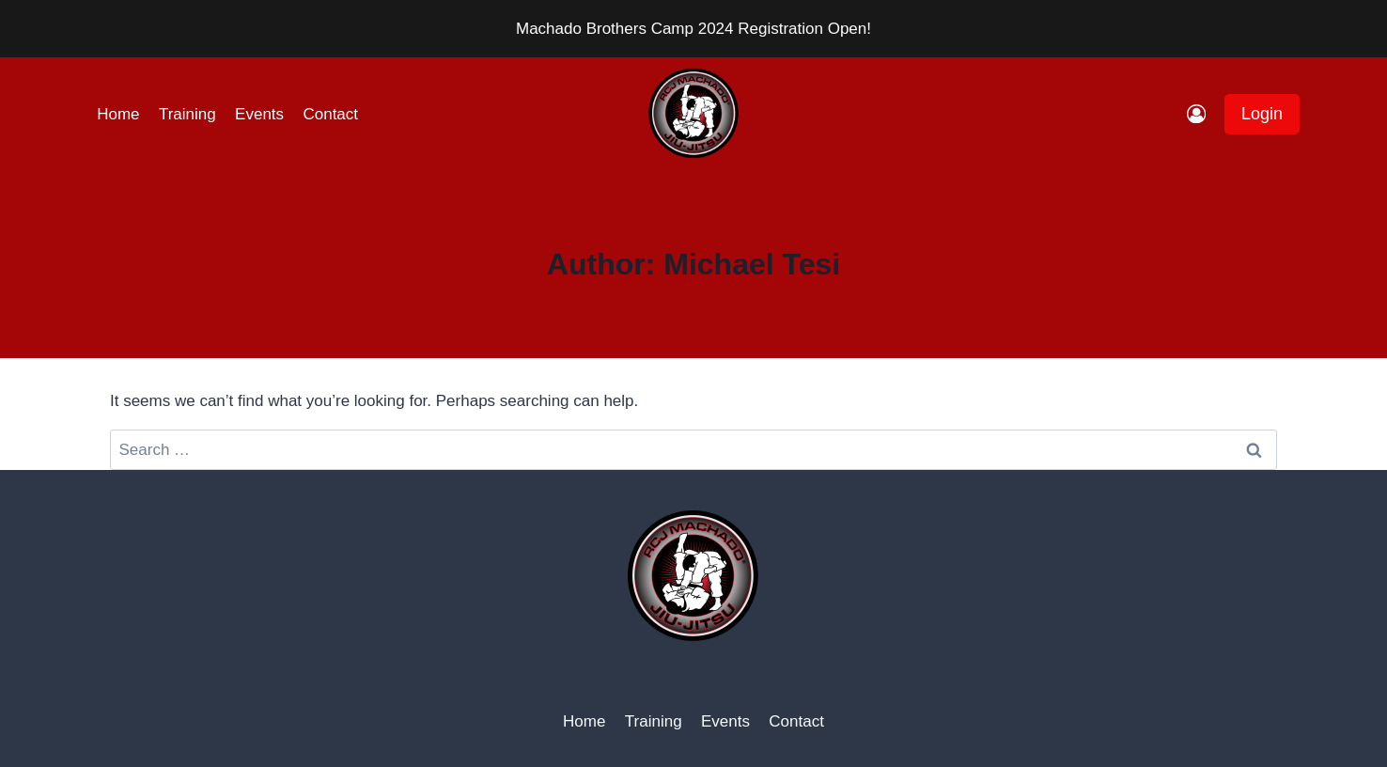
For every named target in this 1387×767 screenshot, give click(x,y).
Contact (330, 114)
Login (1262, 113)
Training (187, 114)
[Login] (1196, 114)
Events (259, 114)
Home (118, 114)
